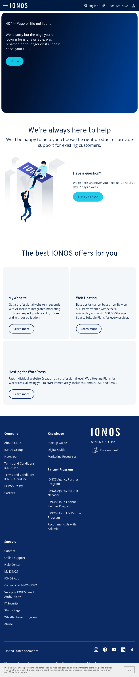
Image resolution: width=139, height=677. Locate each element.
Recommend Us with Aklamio (62, 526)
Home (14, 61)
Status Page (12, 610)
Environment (109, 450)
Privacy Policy (13, 486)
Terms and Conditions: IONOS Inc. (19, 465)
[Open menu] (5, 5)
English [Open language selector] (91, 6)
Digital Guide (56, 450)
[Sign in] (134, 6)
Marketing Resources (62, 457)
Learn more (21, 329)
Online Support (14, 558)
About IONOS (13, 443)
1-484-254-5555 (88, 202)
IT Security (11, 603)
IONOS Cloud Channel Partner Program (62, 504)
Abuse (8, 624)
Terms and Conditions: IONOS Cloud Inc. (19, 477)
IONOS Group (13, 450)
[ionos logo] (19, 5)
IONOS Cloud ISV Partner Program (64, 515)
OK (129, 670)
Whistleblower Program (20, 617)
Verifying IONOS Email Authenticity (19, 594)
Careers (9, 493)
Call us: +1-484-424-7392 (20, 585)
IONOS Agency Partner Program (63, 481)
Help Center (12, 565)
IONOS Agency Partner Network (63, 493)
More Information (18, 672)
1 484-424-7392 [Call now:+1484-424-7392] (115, 6)
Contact (9, 551)
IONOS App (11, 578)
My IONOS (11, 572)
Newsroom (11, 457)
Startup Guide (57, 443)
